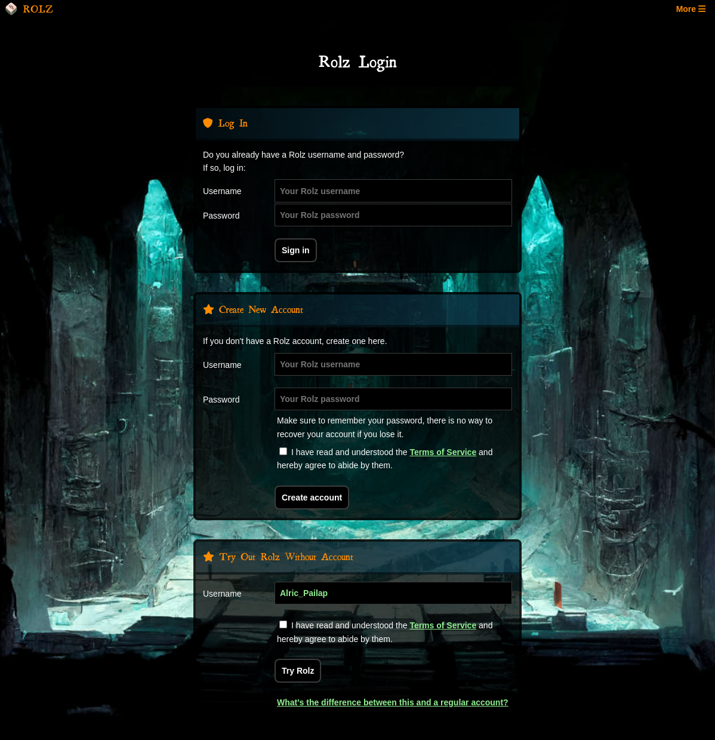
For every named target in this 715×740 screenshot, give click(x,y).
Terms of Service (442, 452)
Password (221, 215)
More (690, 9)
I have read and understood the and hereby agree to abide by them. (384, 458)
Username (222, 191)
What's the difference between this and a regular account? (392, 702)
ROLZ (29, 9)
